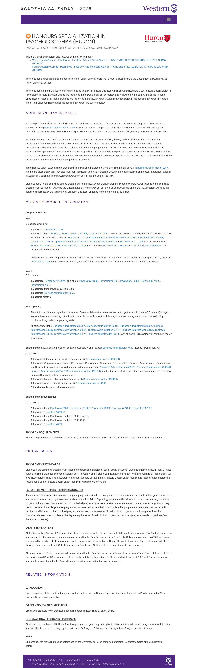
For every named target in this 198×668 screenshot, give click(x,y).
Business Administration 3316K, (138, 330)
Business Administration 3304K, (70, 330)
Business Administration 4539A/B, (153, 367)
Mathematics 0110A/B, (79, 237)
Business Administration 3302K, (136, 326)
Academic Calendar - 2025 (56, 8)
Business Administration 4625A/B (83, 371)
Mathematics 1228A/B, (128, 237)
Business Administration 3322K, (70, 334)
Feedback (92, 660)
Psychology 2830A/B (55, 281)
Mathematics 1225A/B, (104, 237)
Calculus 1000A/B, (58, 233)
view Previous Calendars (107, 664)
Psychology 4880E (53, 424)
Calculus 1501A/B (98, 233)
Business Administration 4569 (118, 347)
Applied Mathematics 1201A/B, (70, 241)
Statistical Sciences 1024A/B (102, 241)
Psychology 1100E (53, 229)
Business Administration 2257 (59, 127)
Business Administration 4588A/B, (48, 371)
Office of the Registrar (45, 660)
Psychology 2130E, (89, 281)
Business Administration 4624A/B (100, 379)
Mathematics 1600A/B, (42, 241)
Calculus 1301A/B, (78, 233)
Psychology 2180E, (110, 281)
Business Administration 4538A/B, (118, 367)
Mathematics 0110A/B (131, 241)
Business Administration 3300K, (69, 326)
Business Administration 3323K (104, 334)
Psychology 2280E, (130, 281)
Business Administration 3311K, (104, 330)
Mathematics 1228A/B (75, 245)
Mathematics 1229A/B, (152, 237)
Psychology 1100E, (41, 261)
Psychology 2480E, (151, 281)
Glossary (73, 660)
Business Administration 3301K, (102, 326)
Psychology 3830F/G (54, 412)
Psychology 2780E (40, 285)
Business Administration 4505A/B (102, 359)
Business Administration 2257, (153, 167)
